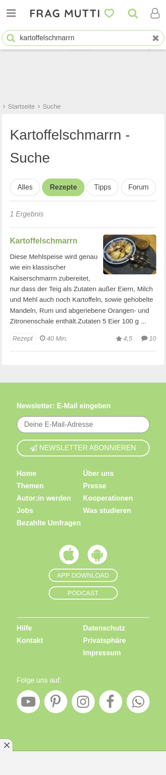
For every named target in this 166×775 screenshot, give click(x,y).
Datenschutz (104, 628)
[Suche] (133, 13)
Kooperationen (108, 498)
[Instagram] (83, 704)
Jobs (25, 510)
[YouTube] (28, 704)
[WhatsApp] (138, 704)
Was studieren (107, 510)
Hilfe (24, 628)
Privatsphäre (104, 640)
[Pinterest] (55, 704)
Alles (25, 187)
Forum (138, 187)
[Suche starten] (10, 38)
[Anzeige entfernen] (6, 745)
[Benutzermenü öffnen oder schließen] (155, 13)
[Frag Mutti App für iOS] (69, 557)
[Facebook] (110, 704)
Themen (30, 486)
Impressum (102, 653)
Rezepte (63, 187)
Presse (95, 486)
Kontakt (30, 640)
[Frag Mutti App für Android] (97, 557)
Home (26, 473)
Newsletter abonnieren (83, 448)
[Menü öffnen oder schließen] (11, 13)
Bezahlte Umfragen (49, 523)
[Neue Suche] (156, 38)
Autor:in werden (44, 498)
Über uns (98, 473)
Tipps (102, 187)
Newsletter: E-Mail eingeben (64, 406)
